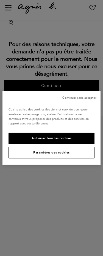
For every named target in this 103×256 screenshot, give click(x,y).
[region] (51, 128)
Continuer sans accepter (79, 98)
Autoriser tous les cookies (52, 138)
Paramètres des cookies (51, 152)
